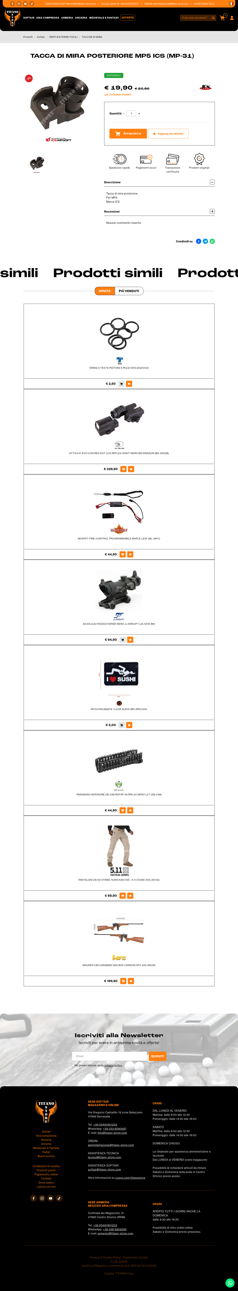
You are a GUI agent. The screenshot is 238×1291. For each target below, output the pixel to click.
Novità (105, 291)
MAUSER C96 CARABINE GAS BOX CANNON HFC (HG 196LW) (119, 965)
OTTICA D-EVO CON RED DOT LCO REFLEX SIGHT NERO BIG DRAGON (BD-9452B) (119, 453)
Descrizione (159, 182)
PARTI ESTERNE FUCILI (63, 37)
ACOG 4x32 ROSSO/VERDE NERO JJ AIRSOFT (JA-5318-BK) (119, 624)
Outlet (46, 1152)
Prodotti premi (46, 1170)
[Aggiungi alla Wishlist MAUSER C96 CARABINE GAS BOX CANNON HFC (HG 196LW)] (131, 981)
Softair (28, 17)
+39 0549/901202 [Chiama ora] (131, 3)
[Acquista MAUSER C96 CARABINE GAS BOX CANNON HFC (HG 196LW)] (123, 981)
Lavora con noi (46, 1186)
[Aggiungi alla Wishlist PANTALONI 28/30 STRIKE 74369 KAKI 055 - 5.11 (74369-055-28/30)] (130, 896)
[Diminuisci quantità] (123, 114)
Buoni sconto (46, 1156)
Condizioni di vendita (46, 1166)
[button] (231, 3)
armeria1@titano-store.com (115, 1233)
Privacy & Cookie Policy (105, 1257)
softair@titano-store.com (85, 3)
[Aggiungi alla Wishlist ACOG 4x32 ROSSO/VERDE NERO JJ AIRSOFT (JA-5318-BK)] (130, 640)
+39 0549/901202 (105, 1124)
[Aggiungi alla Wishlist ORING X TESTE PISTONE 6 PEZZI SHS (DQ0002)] (129, 384)
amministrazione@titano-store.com (172, 3)
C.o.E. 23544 (119, 1261)
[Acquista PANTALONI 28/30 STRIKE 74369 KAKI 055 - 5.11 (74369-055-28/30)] (123, 896)
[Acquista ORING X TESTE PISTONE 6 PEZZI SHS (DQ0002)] (121, 384)
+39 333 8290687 (114, 1128)
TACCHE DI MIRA (92, 37)
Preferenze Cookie (135, 1257)
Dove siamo (46, 1182)
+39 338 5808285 (115, 1229)
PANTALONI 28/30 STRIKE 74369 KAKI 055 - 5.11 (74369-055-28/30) (119, 879)
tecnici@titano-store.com (104, 1157)
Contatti (46, 1178)
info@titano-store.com (112, 1132)
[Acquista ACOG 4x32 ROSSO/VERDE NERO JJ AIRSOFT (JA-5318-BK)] (123, 640)
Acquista (128, 133)
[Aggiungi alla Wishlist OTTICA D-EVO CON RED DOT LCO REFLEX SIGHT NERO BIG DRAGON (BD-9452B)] (131, 469)
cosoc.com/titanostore (130, 1177)
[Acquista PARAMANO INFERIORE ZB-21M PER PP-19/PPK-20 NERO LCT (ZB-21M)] (123, 810)
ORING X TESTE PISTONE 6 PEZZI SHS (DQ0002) (119, 368)
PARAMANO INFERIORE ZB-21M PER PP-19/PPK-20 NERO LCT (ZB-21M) (119, 794)
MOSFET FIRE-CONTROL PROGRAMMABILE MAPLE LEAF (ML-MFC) (119, 538)
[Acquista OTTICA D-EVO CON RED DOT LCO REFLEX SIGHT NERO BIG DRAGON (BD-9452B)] (123, 469)
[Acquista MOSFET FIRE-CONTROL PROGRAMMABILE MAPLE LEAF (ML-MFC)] (123, 554)
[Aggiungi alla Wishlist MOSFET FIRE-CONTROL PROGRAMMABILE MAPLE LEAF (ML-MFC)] (130, 554)
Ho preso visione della (98, 1065)
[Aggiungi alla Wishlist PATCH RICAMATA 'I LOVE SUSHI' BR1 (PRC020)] (129, 725)
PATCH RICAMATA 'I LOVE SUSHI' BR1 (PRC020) (119, 709)
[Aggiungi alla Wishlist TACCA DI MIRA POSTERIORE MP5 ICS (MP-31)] (168, 133)
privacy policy (113, 1065)
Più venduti (129, 291)
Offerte (128, 17)
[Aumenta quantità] (139, 114)
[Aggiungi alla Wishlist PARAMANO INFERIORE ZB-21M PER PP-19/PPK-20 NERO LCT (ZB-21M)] (130, 810)
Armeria (67, 17)
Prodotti (28, 37)
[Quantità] (131, 114)
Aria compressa (47, 17)
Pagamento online (46, 1174)
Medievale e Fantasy (104, 17)
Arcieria (81, 17)
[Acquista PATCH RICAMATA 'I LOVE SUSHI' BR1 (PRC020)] (121, 725)
